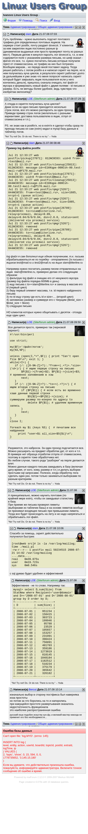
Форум (9, 20)
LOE (30, 98)
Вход (55, 20)
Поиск (41, 20)
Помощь (26, 20)
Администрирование (23, 27)
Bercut (33, 689)
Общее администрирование (55, 27)
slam (28, 34)
